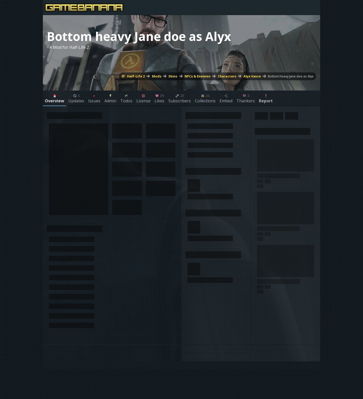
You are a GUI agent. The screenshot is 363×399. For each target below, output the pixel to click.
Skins (172, 76)
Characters (227, 76)
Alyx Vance (252, 76)
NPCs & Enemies (197, 76)
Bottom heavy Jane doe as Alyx (291, 76)
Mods (156, 76)
